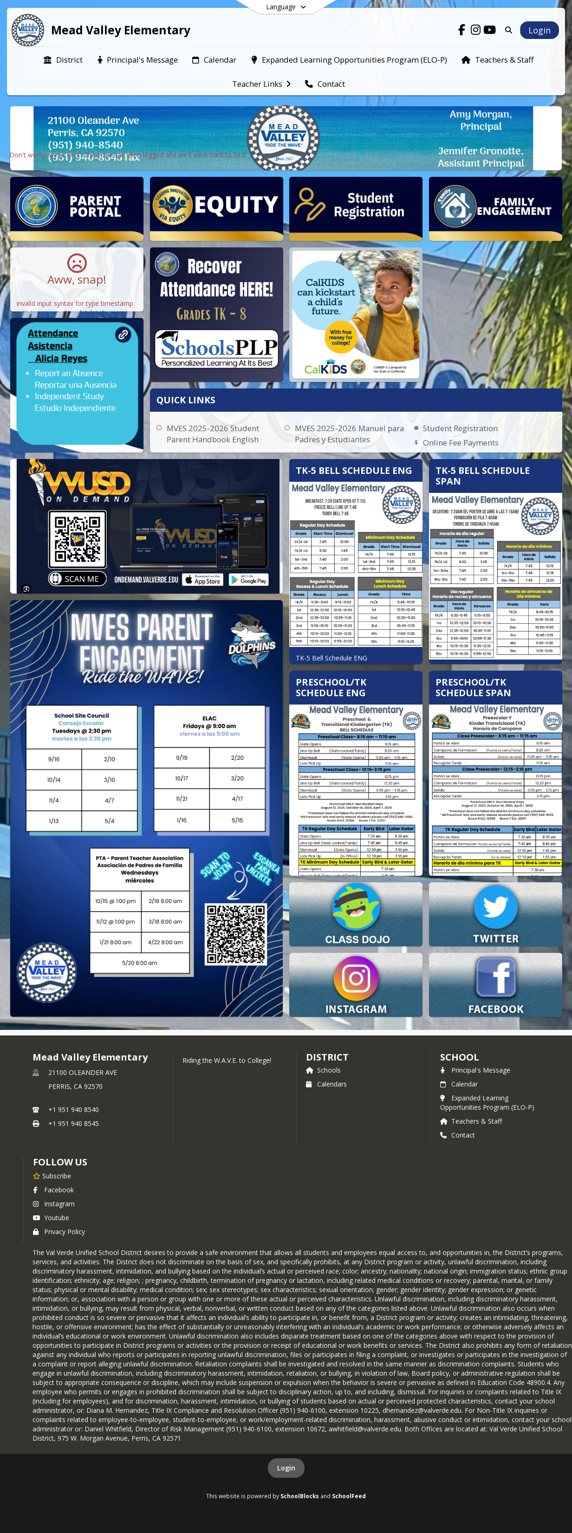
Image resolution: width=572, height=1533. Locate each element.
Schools (323, 1070)
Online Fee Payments (461, 442)
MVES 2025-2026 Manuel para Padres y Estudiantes (349, 434)
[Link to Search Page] (506, 30)
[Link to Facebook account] (462, 31)
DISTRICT (327, 1057)
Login (286, 1467)
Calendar (459, 1084)
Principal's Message (475, 1070)
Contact (457, 1135)
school (459, 1057)
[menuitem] (63, 59)
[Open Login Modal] (539, 30)
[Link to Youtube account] (490, 31)
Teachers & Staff (471, 1121)
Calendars (326, 1084)
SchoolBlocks (299, 1496)
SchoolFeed (349, 1496)
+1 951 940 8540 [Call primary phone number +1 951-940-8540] (73, 1109)
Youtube (51, 1217)
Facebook (53, 1189)
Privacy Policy (59, 1231)
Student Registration (460, 428)
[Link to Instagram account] (476, 31)
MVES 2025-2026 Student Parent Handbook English (213, 434)
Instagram (54, 1203)
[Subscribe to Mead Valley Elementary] (52, 1176)
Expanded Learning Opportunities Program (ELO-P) (487, 1102)
